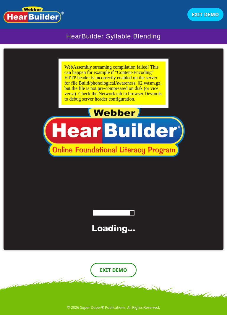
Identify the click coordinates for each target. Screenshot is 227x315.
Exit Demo (205, 14)
